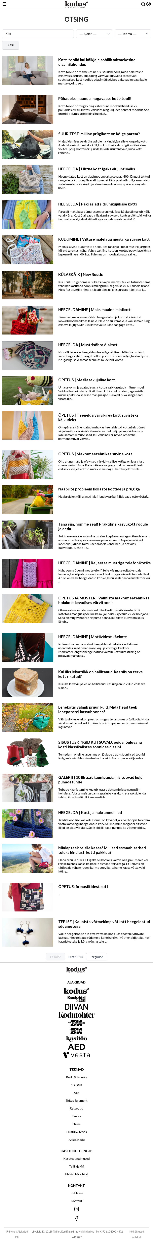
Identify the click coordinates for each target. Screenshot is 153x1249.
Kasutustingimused (76, 1158)
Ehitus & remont (76, 1100)
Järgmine (96, 957)
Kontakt (76, 1201)
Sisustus (76, 1085)
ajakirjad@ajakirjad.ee (81, 1231)
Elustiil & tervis (76, 1132)
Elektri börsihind (76, 1174)
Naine (76, 1124)
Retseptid (76, 1108)
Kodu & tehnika (76, 1077)
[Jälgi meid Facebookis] (76, 1219)
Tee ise (76, 1116)
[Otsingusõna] (38, 33)
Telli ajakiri (76, 1166)
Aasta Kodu (77, 1139)
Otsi (10, 45)
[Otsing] (143, 4)
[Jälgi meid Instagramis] (76, 1209)
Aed (76, 1092)
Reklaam (77, 1193)
